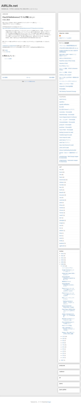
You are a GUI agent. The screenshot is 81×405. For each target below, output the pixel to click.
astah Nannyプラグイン (65, 140)
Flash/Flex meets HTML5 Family (67, 60)
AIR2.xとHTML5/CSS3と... (65, 58)
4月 (63, 351)
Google (61, 223)
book (60, 235)
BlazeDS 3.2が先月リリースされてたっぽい (68, 319)
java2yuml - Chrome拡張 (65, 124)
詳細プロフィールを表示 (65, 38)
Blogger (49, 402)
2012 (62, 255)
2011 (62, 257)
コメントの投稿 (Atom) (30, 81)
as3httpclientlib (12, 45)
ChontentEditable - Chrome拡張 (67, 122)
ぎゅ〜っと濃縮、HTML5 (65, 72)
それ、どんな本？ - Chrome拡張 (67, 119)
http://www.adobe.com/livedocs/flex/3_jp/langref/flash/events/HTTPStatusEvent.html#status (22, 28)
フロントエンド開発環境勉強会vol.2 (68, 45)
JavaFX (61, 215)
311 (60, 228)
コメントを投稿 (8, 58)
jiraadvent (61, 243)
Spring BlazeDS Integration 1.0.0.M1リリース (68, 285)
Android (61, 207)
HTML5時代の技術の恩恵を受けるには (68, 48)
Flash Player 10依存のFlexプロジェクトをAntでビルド (68, 311)
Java (60, 197)
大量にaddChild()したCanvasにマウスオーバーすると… (68, 329)
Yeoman (61, 212)
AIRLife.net (9, 5)
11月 (63, 336)
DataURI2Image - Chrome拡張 (66, 114)
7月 (63, 344)
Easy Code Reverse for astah (66, 145)
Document (61, 195)
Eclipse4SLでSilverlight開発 (66, 86)
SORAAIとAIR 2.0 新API (65, 74)
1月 (63, 357)
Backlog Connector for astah (66, 132)
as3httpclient (5, 45)
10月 (63, 338)
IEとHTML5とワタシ (64, 66)
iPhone (61, 205)
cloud (60, 238)
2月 (63, 355)
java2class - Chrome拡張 (65, 127)
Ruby (60, 233)
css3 (60, 225)
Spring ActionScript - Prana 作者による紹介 (68, 306)
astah (60, 202)
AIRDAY (61, 230)
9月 (63, 340)
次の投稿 (4, 77)
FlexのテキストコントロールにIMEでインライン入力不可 (68, 294)
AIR (7, 51)
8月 (63, 342)
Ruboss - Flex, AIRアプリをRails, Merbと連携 (68, 333)
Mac (60, 187)
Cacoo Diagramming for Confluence (68, 117)
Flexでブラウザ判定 (67, 325)
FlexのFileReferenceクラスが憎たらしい (68, 323)
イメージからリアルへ (67, 267)
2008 (62, 264)
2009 (62, 262)
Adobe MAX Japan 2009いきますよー (68, 274)
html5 (60, 190)
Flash (60, 177)
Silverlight (61, 220)
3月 (63, 353)
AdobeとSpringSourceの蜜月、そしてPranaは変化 (68, 315)
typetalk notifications (64, 104)
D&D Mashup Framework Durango (67, 91)
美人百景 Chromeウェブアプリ (66, 109)
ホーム (28, 77)
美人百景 (61, 107)
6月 (63, 347)
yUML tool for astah (64, 147)
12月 (63, 266)
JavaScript (61, 200)
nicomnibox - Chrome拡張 (65, 112)
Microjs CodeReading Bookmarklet (67, 150)
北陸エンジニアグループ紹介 (66, 83)
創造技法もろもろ (66, 281)
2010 (62, 260)
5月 (63, 349)
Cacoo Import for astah (64, 137)
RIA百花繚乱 (62, 88)
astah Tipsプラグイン (64, 142)
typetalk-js (61, 102)
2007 (62, 360)
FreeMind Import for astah (65, 135)
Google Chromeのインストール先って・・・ (68, 270)
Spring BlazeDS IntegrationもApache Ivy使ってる (68, 278)
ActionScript (62, 179)
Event (60, 172)
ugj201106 (61, 245)
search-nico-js (62, 99)
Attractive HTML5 (63, 63)
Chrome (61, 210)
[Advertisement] (28, 68)
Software (61, 182)
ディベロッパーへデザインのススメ (68, 81)
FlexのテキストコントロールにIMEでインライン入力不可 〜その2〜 (68, 290)
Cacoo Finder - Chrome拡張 (66, 129)
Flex (9, 51)
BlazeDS (61, 192)
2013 (62, 253)
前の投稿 (51, 77)
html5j (60, 240)
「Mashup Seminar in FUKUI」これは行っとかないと (68, 302)
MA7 (60, 218)
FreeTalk (61, 184)
